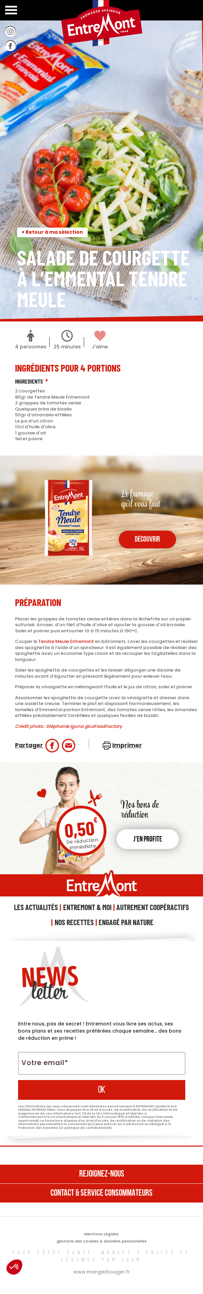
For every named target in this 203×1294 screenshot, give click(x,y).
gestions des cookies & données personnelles (102, 1241)
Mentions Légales (101, 1234)
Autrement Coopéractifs (152, 907)
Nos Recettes (74, 922)
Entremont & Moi (87, 907)
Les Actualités (36, 907)
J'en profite (147, 839)
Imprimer (127, 745)
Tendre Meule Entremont (66, 641)
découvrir (147, 539)
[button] (14, 1267)
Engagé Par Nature (126, 922)
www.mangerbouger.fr (101, 1271)
